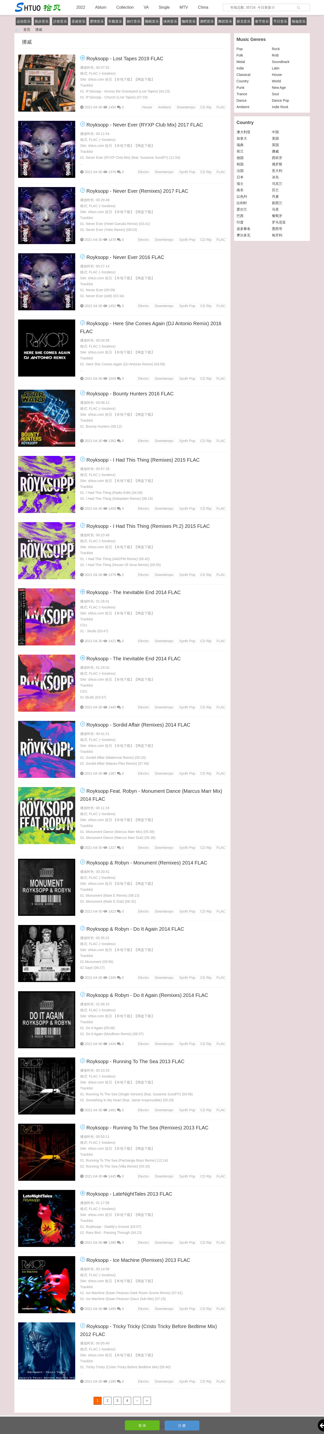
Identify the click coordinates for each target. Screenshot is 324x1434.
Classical (244, 75)
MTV (184, 7)
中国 (275, 132)
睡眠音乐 (152, 21)
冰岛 (275, 177)
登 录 (142, 1426)
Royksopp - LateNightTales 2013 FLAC (129, 1194)
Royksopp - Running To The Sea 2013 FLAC (135, 1061)
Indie (240, 68)
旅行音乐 (134, 21)
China (203, 7)
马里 (275, 209)
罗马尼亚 (279, 222)
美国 (275, 138)
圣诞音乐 (78, 21)
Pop (240, 49)
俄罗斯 (277, 164)
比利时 (242, 203)
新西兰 (277, 203)
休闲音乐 (170, 21)
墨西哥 (277, 229)
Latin (275, 68)
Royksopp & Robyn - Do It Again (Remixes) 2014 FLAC (147, 995)
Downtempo (186, 107)
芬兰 (275, 190)
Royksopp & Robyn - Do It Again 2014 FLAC (135, 929)
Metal (241, 62)
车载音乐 (115, 21)
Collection (125, 7)
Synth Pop (187, 172)
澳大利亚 (244, 132)
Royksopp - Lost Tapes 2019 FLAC (124, 58)
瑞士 (240, 184)
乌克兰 (277, 184)
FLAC (220, 107)
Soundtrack (280, 62)
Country (243, 81)
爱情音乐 (97, 21)
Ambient (164, 107)
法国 (240, 171)
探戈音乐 (244, 21)
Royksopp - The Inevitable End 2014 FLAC (133, 592)
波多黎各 (244, 229)
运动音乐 (24, 21)
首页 (26, 30)
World (276, 81)
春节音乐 (262, 21)
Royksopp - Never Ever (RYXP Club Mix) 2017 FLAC (144, 124)
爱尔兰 (242, 209)
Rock (276, 49)
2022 (80, 7)
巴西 (240, 216)
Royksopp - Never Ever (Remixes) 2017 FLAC (137, 191)
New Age (279, 88)
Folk (240, 55)
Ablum (100, 7)
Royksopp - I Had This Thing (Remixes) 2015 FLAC (143, 460)
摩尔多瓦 (244, 235)
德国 (240, 158)
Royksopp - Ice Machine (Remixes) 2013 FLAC (138, 1260)
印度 (240, 222)
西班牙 (277, 158)
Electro (143, 172)
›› (147, 1400)
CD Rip (206, 107)
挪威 (275, 151)
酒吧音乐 (207, 21)
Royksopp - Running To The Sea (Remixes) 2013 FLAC (147, 1127)
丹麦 (275, 196)
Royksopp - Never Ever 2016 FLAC (125, 257)
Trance (242, 94)
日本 (240, 177)
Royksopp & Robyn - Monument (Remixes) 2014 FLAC (146, 862)
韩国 (240, 164)
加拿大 (242, 138)
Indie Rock (280, 107)
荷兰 (240, 151)
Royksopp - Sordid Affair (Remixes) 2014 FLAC (138, 725)
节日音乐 (280, 21)
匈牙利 (277, 235)
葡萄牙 (277, 216)
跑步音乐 (42, 21)
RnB (275, 55)
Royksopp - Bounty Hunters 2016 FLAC (130, 393)
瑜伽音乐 (299, 21)
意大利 (277, 171)
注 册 (182, 1426)
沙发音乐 (60, 21)
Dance (242, 100)
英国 (275, 145)
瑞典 (240, 145)
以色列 (242, 196)
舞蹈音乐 (225, 21)
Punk (241, 88)
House (147, 107)
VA (146, 7)
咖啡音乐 (189, 21)
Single (164, 7)
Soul (275, 94)
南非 (240, 190)
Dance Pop (280, 100)
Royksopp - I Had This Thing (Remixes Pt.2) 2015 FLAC (148, 526)
